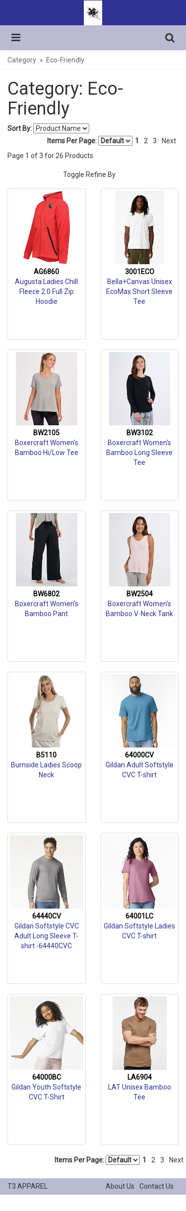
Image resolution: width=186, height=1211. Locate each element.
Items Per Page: (89, 141)
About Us (120, 1186)
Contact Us (156, 1186)
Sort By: (19, 128)
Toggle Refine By (89, 174)
